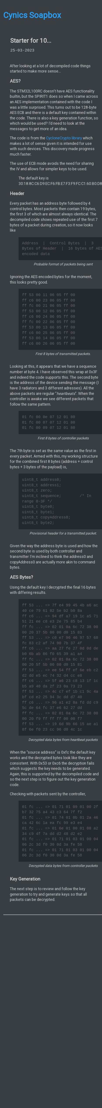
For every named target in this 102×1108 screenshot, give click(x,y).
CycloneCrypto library (64, 138)
